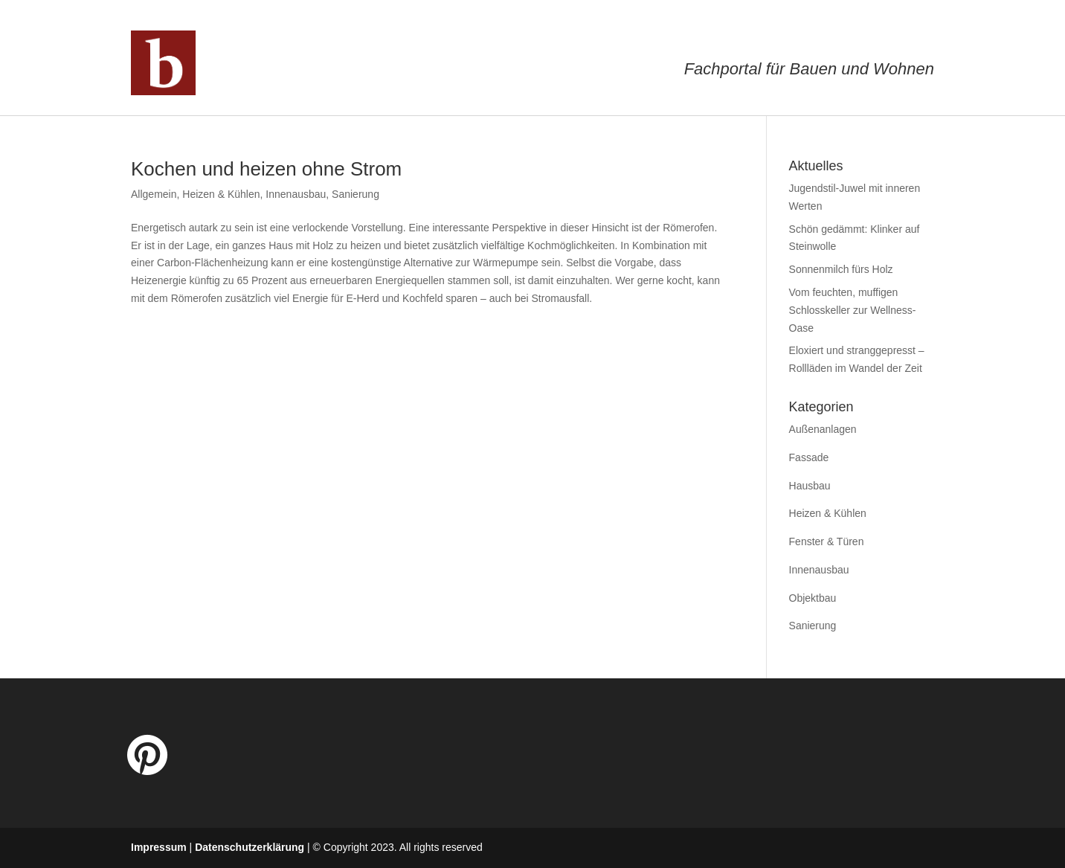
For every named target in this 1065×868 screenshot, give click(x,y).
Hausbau (810, 486)
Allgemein (153, 194)
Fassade (809, 457)
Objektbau (813, 598)
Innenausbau (296, 194)
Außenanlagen (823, 429)
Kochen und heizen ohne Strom (266, 169)
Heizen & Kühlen (221, 194)
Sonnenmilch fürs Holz (841, 269)
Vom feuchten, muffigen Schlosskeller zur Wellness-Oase (852, 310)
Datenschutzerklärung (249, 847)
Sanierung (355, 194)
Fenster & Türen (826, 541)
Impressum (159, 847)
